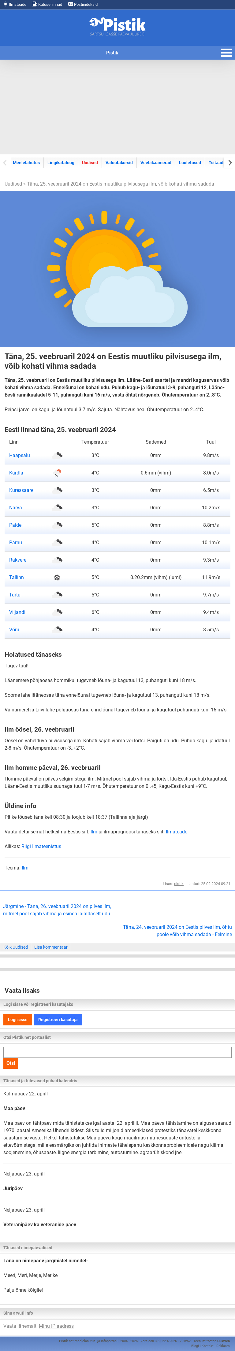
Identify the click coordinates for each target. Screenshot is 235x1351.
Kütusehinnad (47, 4)
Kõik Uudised (15, 947)
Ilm (94, 832)
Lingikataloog (60, 162)
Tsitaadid (218, 162)
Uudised (90, 162)
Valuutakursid (119, 162)
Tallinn (16, 577)
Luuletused (190, 162)
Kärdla (16, 473)
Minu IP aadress (56, 1326)
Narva (15, 508)
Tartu (15, 595)
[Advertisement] (117, 107)
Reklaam (223, 1346)
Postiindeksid (83, 4)
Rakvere (17, 560)
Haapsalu (19, 455)
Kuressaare (21, 490)
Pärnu (15, 542)
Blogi (195, 1346)
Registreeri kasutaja (58, 1019)
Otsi (10, 1063)
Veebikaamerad (155, 162)
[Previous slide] (5, 162)
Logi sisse (18, 1019)
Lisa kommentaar (51, 947)
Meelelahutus (26, 162)
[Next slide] (229, 162)
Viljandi (17, 612)
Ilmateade (14, 4)
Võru (14, 630)
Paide (15, 525)
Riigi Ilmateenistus (41, 846)
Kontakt (208, 1346)
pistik (179, 883)
